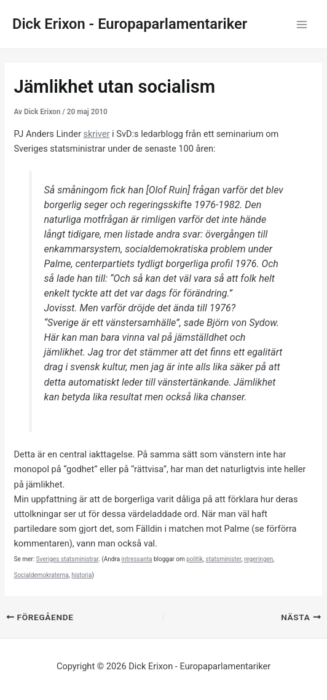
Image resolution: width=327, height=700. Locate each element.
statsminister (224, 559)
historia (81, 575)
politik (194, 559)
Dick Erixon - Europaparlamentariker (129, 24)
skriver (96, 133)
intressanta (137, 559)
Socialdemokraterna (41, 575)
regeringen (258, 559)
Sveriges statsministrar (67, 559)
